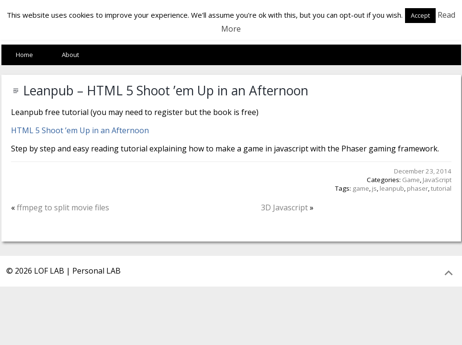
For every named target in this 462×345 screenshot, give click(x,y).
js (374, 188)
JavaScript (437, 179)
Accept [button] (420, 15)
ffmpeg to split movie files (63, 207)
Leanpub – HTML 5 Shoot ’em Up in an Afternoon (165, 90)
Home (24, 54)
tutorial (441, 188)
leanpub (392, 188)
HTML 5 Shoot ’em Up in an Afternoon (80, 130)
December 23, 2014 (422, 171)
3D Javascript (284, 207)
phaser (417, 188)
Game (411, 179)
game (360, 188)
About (70, 54)
